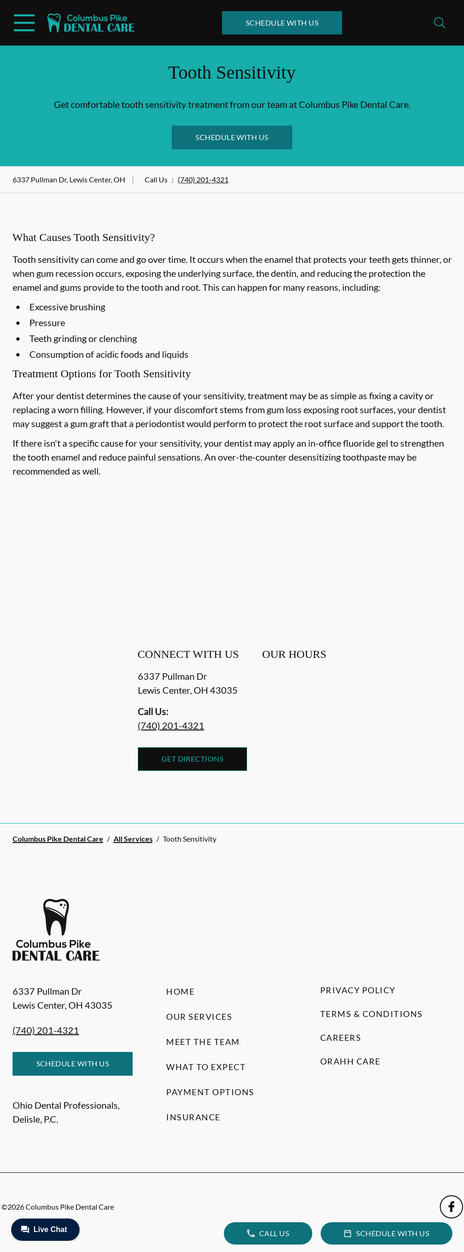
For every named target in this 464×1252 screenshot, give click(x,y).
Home (180, 991)
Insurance (193, 1117)
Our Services (199, 1016)
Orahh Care (350, 1061)
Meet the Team (203, 1042)
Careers (341, 1037)
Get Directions (192, 758)
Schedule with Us (282, 22)
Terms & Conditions (371, 1014)
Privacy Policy (358, 990)
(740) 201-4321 (203, 179)
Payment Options (210, 1092)
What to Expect (206, 1067)
